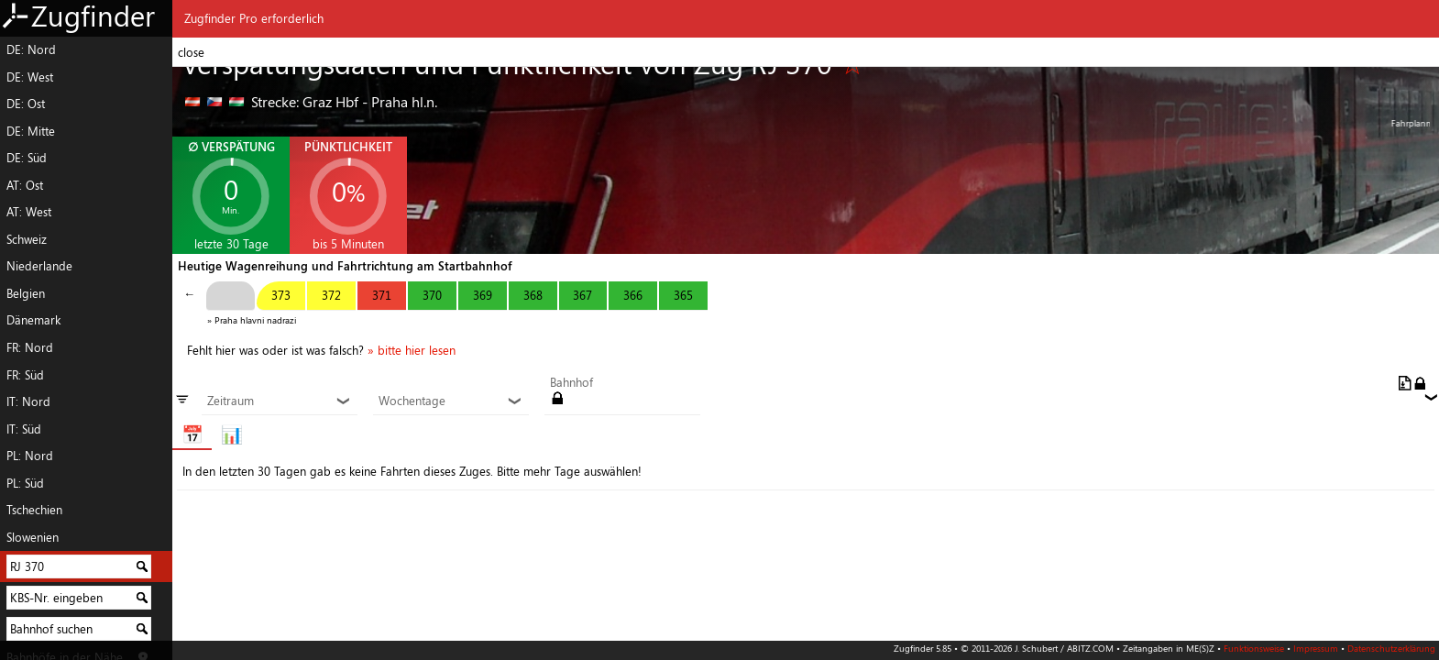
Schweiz (26, 239)
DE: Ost (25, 103)
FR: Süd (25, 375)
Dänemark (33, 320)
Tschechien (34, 509)
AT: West (28, 212)
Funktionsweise (1254, 648)
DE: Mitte (30, 131)
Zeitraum (279, 401)
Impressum (1315, 648)
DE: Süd (26, 157)
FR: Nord (29, 347)
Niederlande (39, 266)
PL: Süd (25, 483)
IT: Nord (28, 401)
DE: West (29, 77)
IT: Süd (23, 429)
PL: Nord (29, 455)
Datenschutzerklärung (1391, 648)
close (191, 52)
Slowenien (32, 537)
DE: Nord (31, 49)
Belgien (25, 293)
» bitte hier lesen (412, 350)
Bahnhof (571, 383)
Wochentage (450, 401)
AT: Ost (24, 185)
